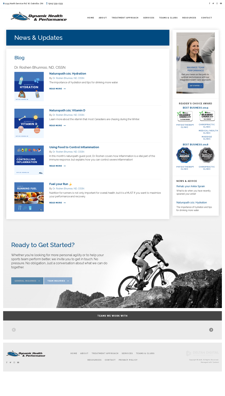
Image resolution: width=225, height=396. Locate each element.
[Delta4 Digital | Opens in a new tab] (202, 377)
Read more (55, 89)
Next (211, 341)
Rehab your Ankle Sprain (190, 186)
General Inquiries (25, 282)
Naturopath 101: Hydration (67, 73)
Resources (189, 18)
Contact (206, 18)
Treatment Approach (125, 18)
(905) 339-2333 (55, 3)
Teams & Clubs (168, 18)
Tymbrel (215, 383)
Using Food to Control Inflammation (74, 147)
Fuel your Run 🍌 (60, 184)
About (103, 18)
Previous (14, 341)
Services (149, 18)
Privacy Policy (128, 381)
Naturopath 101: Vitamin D (67, 110)
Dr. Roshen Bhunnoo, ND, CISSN (68, 78)
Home (90, 18)
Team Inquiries (56, 282)
